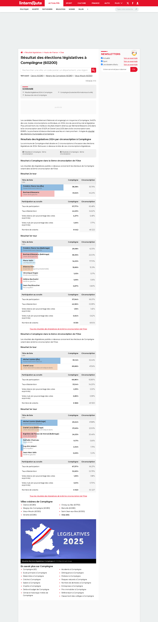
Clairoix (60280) (37, 76)
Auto (107, 3)
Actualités (54, 3)
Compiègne (64, 92)
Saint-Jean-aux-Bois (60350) (73, 511)
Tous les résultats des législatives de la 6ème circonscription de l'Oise (58, 496)
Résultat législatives (33, 52)
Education (60, 9)
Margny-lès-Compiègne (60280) (59, 76)
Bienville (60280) (68, 508)
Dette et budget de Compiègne (36, 589)
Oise (62, 52)
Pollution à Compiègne (71, 576)
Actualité (105, 58)
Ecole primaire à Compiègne (35, 573)
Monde (72, 9)
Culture (82, 3)
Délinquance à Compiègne (72, 573)
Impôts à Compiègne (32, 586)
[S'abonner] (119, 69)
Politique (24, 9)
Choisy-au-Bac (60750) (70, 505)
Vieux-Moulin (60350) (83, 76)
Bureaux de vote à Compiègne (36, 95)
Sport (69, 3)
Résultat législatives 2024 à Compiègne (38, 92)
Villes (81, 9)
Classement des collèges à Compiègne (77, 596)
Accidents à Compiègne (71, 569)
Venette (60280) (30, 515)
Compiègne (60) (30, 569)
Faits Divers (47, 9)
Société (35, 9)
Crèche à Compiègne (32, 579)
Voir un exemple (131, 58)
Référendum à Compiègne (72, 593)
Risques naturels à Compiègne (74, 579)
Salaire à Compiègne (31, 583)
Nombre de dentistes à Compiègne (76, 583)
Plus (118, 3)
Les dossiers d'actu (109, 64)
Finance (95, 3)
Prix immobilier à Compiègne (73, 589)
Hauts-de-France (51, 52)
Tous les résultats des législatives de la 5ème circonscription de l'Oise (58, 329)
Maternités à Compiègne (33, 576)
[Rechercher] (127, 9)
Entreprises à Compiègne (72, 586)
